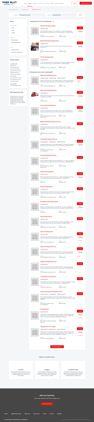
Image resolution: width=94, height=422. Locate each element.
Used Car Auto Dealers (15, 74)
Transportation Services (15, 77)
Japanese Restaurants (15, 70)
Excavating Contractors (15, 79)
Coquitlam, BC (25, 9)
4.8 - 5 (79, 81)
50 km (13, 30)
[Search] (80, 14)
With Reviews (15, 40)
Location (49, 15)
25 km (13, 28)
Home (25, 3)
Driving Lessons (15, 49)
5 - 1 (78, 256)
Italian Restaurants (14, 72)
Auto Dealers (13, 76)
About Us (35, 3)
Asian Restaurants (14, 67)
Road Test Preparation (17, 52)
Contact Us (41, 3)
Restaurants (13, 65)
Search (30, 3)
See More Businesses (57, 346)
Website (81, 31)
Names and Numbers (22, 419)
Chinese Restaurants (15, 69)
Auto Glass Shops (14, 81)
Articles (47, 3)
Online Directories (16, 413)
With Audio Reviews (16, 42)
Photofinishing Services (15, 85)
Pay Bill (52, 3)
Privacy (52, 413)
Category (16, 15)
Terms (44, 413)
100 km (13, 32)
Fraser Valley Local (13, 9)
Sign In (74, 3)
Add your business (59, 3)
